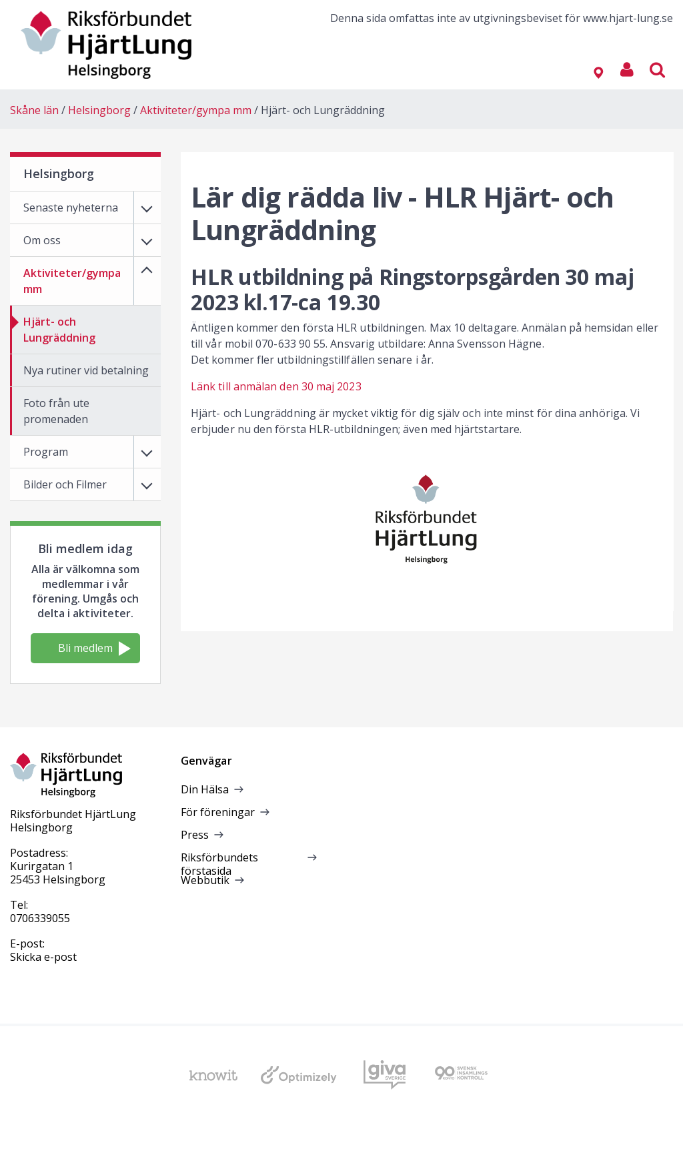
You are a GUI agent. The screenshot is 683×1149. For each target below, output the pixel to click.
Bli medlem (94, 648)
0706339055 (40, 918)
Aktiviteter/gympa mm (195, 110)
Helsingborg (99, 110)
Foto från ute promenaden (56, 411)
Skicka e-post (43, 956)
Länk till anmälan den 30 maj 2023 (276, 386)
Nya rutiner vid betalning (86, 370)
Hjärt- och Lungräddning (323, 110)
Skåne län (34, 110)
